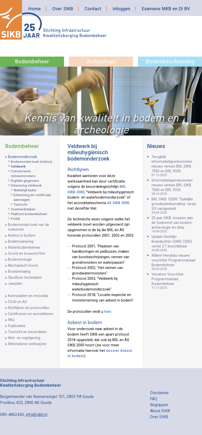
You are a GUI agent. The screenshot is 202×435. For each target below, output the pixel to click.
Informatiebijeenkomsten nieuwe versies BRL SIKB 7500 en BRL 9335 (174, 187)
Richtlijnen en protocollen (28, 308)
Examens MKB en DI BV (166, 8)
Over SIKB (62, 8)
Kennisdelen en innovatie (28, 296)
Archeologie (101, 61)
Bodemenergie (20, 259)
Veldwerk (18, 166)
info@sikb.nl (36, 414)
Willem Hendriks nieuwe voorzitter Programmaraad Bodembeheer (174, 262)
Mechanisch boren (23, 265)
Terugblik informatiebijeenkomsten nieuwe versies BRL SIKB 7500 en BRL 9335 (174, 166)
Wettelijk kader (25, 190)
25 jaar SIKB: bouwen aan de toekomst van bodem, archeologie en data (174, 224)
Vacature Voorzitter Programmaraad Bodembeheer (174, 280)
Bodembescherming (170, 61)
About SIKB (160, 410)
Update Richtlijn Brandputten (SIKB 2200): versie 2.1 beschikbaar (174, 243)
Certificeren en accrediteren (30, 314)
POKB (15, 219)
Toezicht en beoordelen (27, 332)
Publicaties (17, 326)
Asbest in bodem (22, 235)
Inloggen (121, 8)
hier (107, 312)
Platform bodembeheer (29, 214)
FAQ (11, 320)
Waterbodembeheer (24, 247)
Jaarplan (15, 283)
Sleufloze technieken (25, 277)
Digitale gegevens (25, 181)
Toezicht (20, 204)
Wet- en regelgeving (24, 338)
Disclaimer (159, 392)
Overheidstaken (23, 209)
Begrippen (159, 404)
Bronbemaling (19, 271)
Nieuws (156, 146)
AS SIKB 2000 (118, 203)
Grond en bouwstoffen (26, 253)
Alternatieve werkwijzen (27, 344)
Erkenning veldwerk (26, 185)
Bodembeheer (32, 61)
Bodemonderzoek (22, 157)
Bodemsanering (21, 241)
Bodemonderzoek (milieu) (31, 162)
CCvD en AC (17, 302)
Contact (92, 8)
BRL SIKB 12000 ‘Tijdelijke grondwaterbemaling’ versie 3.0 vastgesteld (174, 205)
